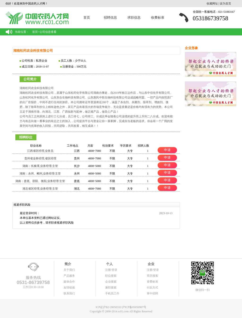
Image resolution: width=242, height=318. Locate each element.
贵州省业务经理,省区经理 (40, 158)
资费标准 (152, 281)
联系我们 (69, 293)
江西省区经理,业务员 (40, 151)
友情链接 (69, 287)
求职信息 (134, 17)
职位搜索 (111, 275)
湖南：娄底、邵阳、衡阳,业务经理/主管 (40, 181)
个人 (109, 264)
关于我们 (69, 269)
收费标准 (157, 17)
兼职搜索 (111, 287)
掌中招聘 (152, 293)
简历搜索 (152, 275)
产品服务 (69, 275)
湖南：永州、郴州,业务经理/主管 (40, 173)
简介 (67, 264)
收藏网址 (212, 3)
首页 (86, 17)
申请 (167, 150)
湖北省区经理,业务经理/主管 (40, 188)
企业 (150, 264)
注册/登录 (111, 269)
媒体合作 (69, 281)
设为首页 (225, 3)
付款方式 (152, 287)
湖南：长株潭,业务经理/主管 (40, 166)
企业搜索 (111, 281)
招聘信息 (110, 17)
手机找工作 (112, 293)
